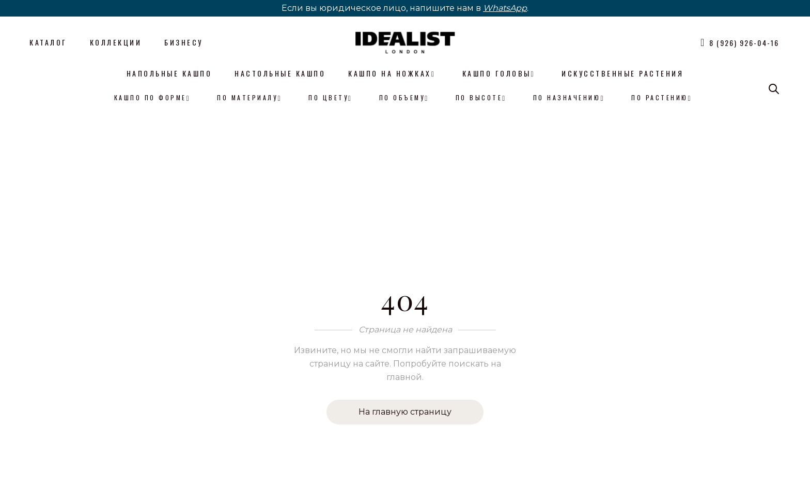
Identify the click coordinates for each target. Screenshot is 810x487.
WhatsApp (505, 8)
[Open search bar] (774, 89)
